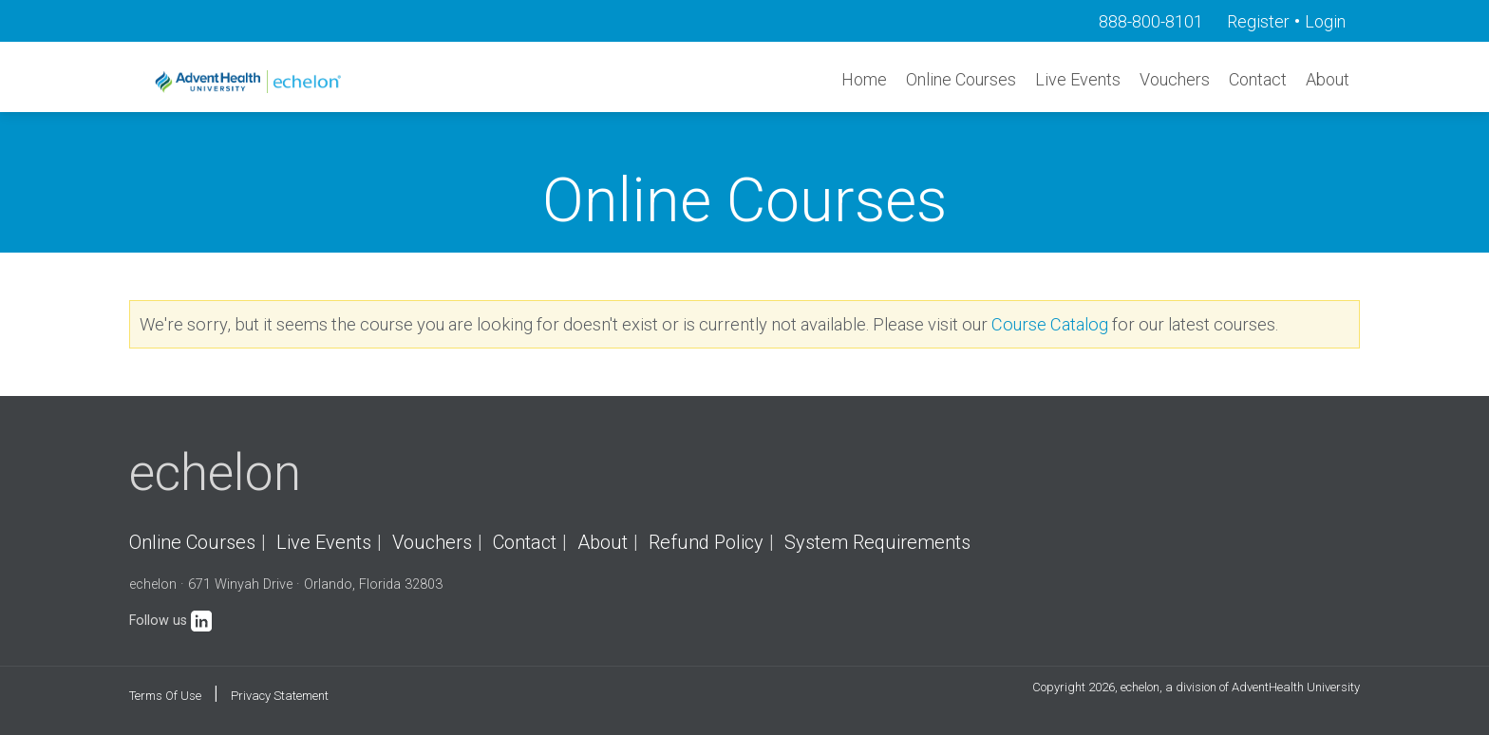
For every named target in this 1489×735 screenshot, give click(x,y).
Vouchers (1175, 79)
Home (864, 79)
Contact (1258, 79)
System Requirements (877, 542)
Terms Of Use (165, 695)
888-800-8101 (1151, 21)
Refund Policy (706, 542)
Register (1258, 21)
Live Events (1078, 79)
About (1327, 79)
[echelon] (249, 81)
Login (1325, 21)
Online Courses (961, 79)
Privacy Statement (280, 695)
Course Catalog (1049, 324)
